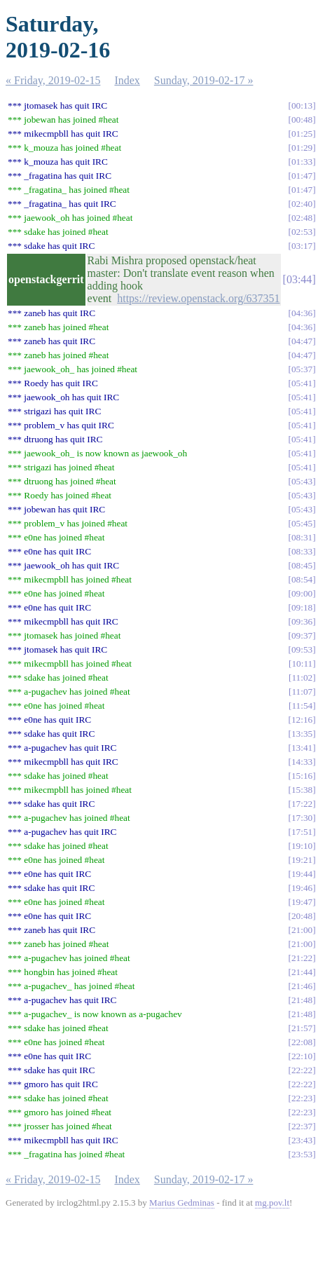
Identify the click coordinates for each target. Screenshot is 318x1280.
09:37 (301, 635)
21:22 (301, 958)
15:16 (301, 775)
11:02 (301, 677)
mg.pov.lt (272, 1202)
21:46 (301, 986)
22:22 (301, 1070)
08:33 (301, 551)
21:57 (301, 1028)
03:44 (299, 279)
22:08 (301, 1042)
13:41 (301, 747)
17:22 (301, 803)
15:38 (301, 789)
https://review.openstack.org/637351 (198, 298)
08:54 (301, 579)
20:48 (301, 916)
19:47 (301, 902)
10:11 (301, 663)
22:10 (301, 1056)
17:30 (301, 817)
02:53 (301, 231)
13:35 (301, 733)
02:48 (301, 217)
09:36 (301, 621)
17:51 (301, 831)
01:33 (301, 161)
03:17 (301, 245)
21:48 (301, 1000)
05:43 (301, 481)
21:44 (301, 972)
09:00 (301, 593)
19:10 (301, 845)
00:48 (301, 119)
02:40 (301, 203)
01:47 (301, 175)
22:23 (301, 1098)
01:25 (301, 133)
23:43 (301, 1140)
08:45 (301, 565)
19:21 (301, 860)
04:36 (301, 313)
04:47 (301, 341)
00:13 (301, 105)
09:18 (301, 607)
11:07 (301, 691)
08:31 (301, 537)
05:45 (301, 523)
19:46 (301, 888)
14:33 (301, 761)
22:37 (301, 1126)
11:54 (301, 705)
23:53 (301, 1154)
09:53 (301, 649)
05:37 (301, 369)
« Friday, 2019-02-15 (53, 80)
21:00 (301, 930)
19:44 (301, 874)
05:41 (301, 383)
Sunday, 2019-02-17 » (204, 80)
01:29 (301, 147)
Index (126, 80)
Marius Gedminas (181, 1202)
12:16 (301, 719)
